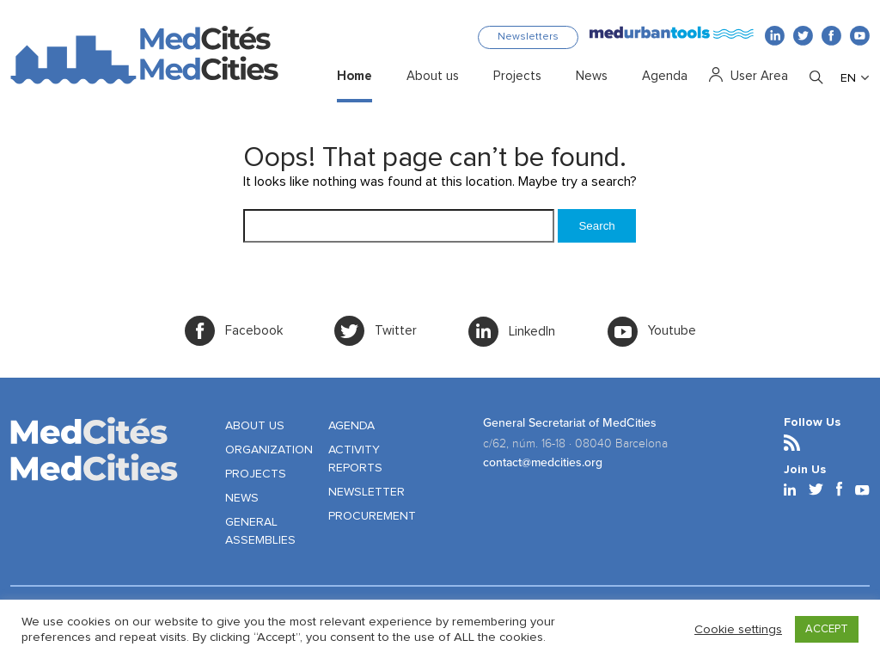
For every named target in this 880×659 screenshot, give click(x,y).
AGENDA (351, 426)
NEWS (242, 498)
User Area (759, 77)
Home (354, 77)
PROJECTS (255, 474)
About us (432, 77)
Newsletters (528, 37)
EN (848, 78)
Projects (517, 77)
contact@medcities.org (542, 462)
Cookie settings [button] (738, 629)
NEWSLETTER (366, 492)
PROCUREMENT (372, 516)
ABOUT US (254, 426)
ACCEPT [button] (826, 629)
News (592, 77)
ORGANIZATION (269, 450)
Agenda (665, 77)
